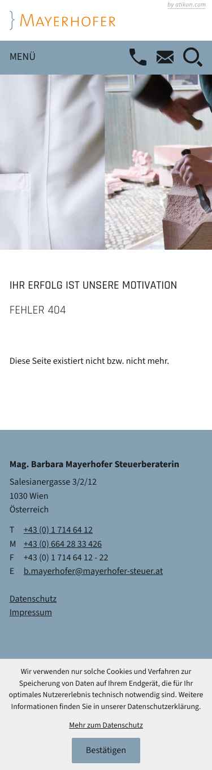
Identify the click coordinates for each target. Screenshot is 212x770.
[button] (142, 57)
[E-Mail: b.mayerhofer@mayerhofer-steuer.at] (169, 57)
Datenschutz (33, 599)
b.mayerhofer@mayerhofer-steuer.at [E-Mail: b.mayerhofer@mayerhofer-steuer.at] (93, 571)
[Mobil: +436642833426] (63, 544)
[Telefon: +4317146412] (58, 530)
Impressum (31, 613)
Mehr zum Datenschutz (106, 725)
